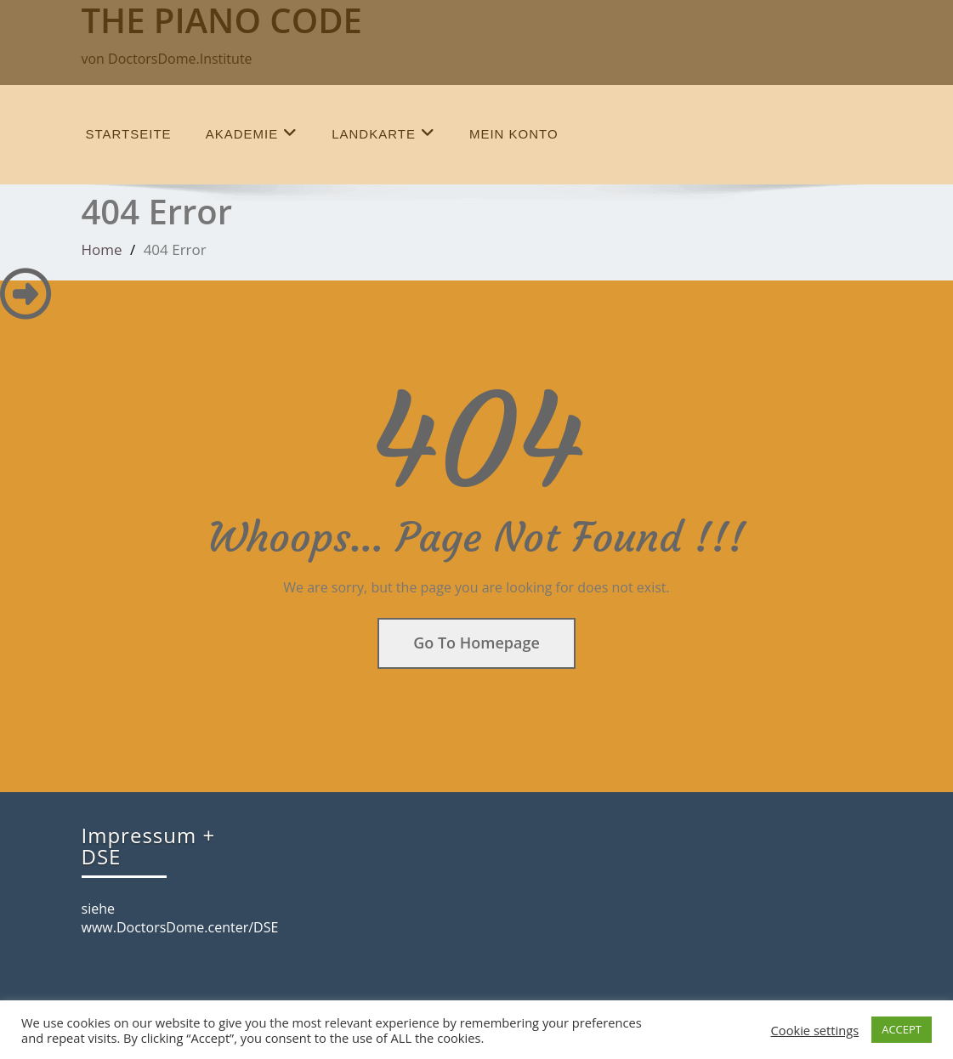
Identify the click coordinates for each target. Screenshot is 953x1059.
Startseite (129, 134)
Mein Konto (514, 134)
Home (102, 249)
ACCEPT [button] (902, 1029)
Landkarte (383, 133)
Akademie (252, 133)
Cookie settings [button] (815, 1030)
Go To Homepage (476, 642)
